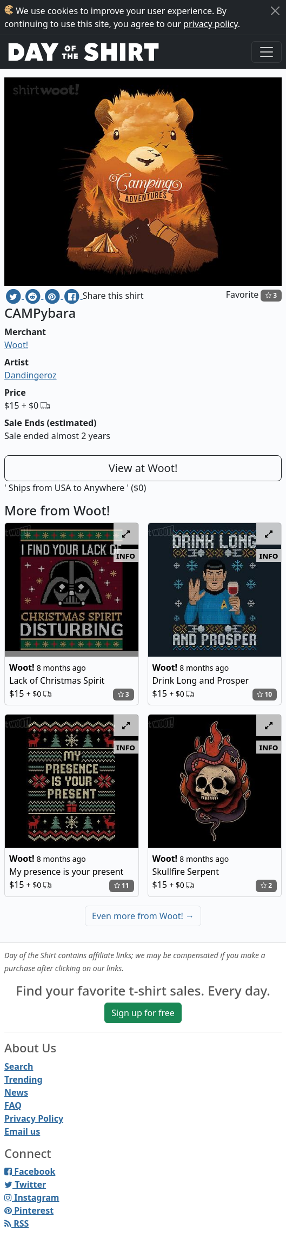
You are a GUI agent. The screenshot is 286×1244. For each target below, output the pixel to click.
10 (264, 694)
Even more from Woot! (143, 916)
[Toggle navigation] (266, 52)
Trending (23, 1079)
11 (121, 885)
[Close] (275, 10)
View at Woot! (143, 468)
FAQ (13, 1105)
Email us (22, 1131)
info (125, 555)
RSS (16, 1223)
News (16, 1092)
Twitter (25, 1184)
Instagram (31, 1197)
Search (18, 1066)
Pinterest (29, 1210)
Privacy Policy (33, 1118)
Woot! (16, 345)
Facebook (29, 1171)
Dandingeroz (30, 375)
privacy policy (210, 24)
